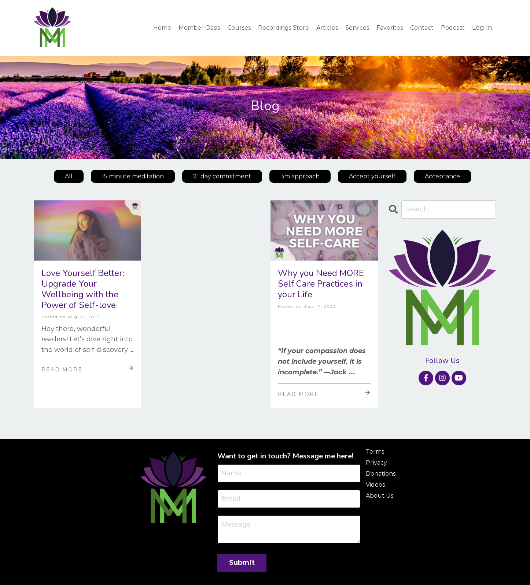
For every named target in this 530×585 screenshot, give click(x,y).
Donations (380, 473)
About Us (379, 495)
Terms (375, 451)
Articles (327, 27)
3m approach (300, 175)
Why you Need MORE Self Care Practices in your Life (321, 283)
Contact (422, 27)
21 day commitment (222, 175)
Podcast (453, 27)
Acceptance (442, 175)
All (69, 175)
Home (162, 27)
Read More (87, 369)
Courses (239, 27)
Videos (375, 484)
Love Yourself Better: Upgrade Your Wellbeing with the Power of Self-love (82, 289)
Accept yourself (372, 175)
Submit (242, 563)
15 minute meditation (133, 175)
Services (357, 27)
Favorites (389, 27)
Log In (482, 27)
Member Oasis (199, 27)
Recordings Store (283, 27)
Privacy (376, 462)
